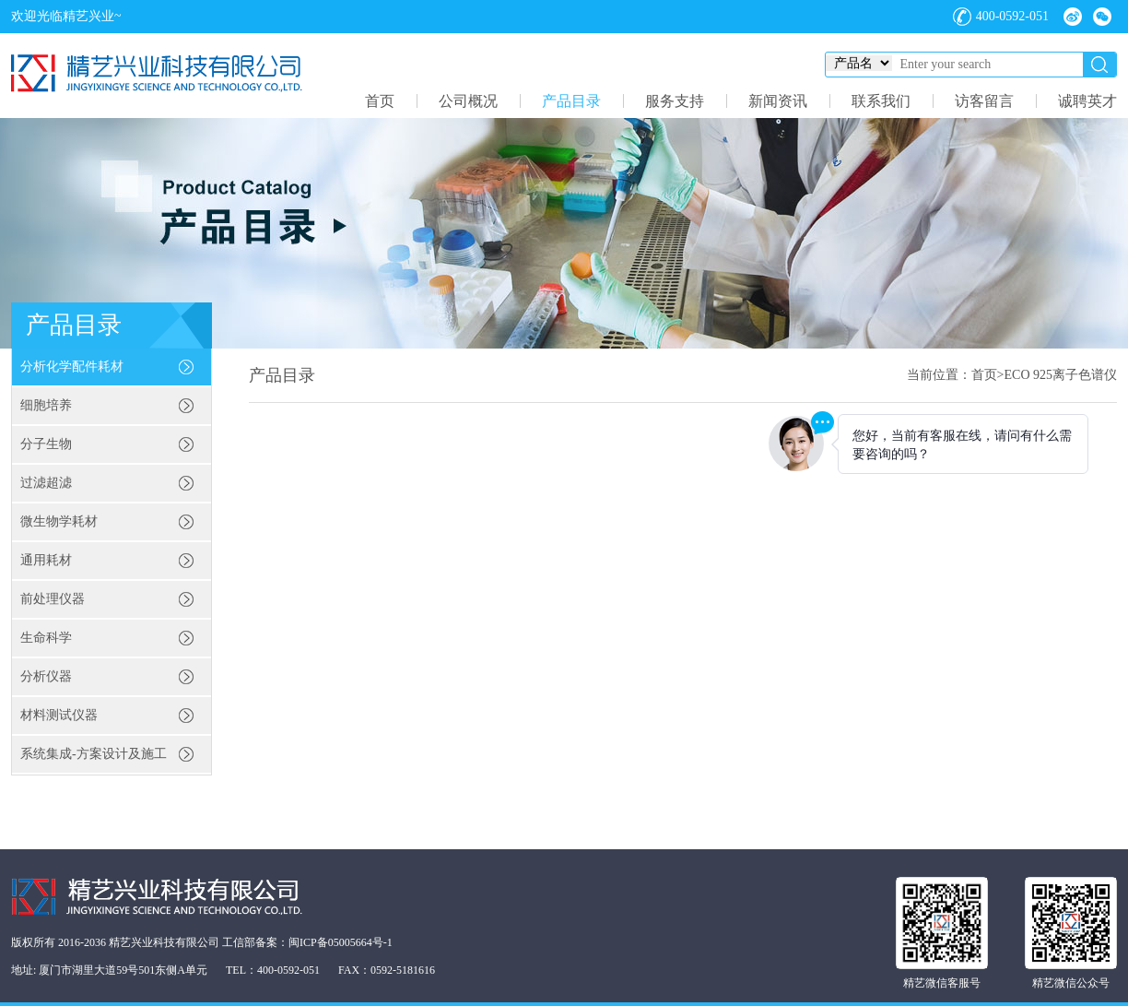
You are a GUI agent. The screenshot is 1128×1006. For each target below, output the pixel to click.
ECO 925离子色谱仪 (1061, 375)
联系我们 (881, 101)
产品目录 (571, 101)
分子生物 (46, 444)
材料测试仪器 (59, 715)
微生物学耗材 (59, 521)
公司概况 (468, 101)
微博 (1072, 16)
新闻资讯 (777, 101)
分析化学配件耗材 (71, 366)
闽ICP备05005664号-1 (340, 942)
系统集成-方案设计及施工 (93, 754)
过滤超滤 (46, 483)
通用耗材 (46, 560)
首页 (379, 101)
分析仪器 (46, 676)
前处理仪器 (52, 599)
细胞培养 (46, 405)
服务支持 (674, 101)
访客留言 (984, 101)
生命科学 (46, 638)
